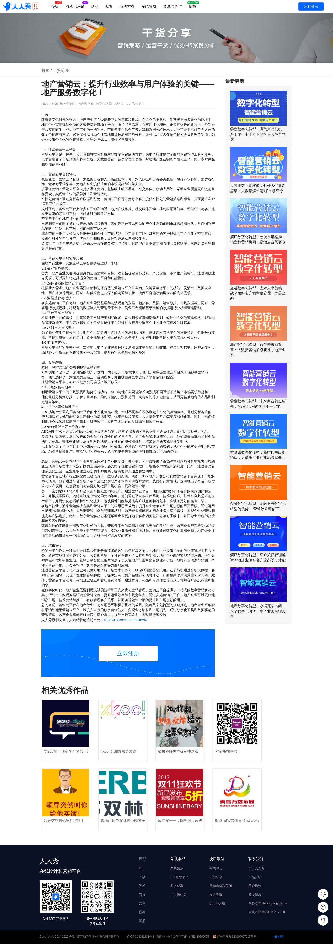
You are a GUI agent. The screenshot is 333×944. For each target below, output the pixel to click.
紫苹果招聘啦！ (228, 751)
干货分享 (61, 70)
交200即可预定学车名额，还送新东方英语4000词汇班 (66, 751)
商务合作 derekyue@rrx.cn (267, 903)
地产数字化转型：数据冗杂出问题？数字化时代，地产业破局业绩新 (258, 611)
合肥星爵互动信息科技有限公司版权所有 (94, 936)
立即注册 (128, 653)
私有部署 (176, 886)
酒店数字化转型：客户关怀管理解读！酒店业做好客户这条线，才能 (258, 557)
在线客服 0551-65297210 (266, 912)
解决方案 (127, 6)
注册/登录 (311, 6)
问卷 (142, 886)
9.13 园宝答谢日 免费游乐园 (237, 821)
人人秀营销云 (135, 104)
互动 (142, 877)
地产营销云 (68, 104)
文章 (142, 903)
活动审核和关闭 (220, 886)
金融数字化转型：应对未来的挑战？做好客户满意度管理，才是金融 (258, 293)
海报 (142, 894)
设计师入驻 (217, 903)
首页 (45, 70)
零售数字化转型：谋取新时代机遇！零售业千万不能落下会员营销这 (258, 134)
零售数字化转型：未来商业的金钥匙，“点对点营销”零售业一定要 (258, 403)
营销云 (118, 104)
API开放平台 (179, 877)
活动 (95, 6)
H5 (141, 868)
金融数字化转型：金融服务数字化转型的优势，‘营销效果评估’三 (258, 506)
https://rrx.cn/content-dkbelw (125, 620)
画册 (142, 921)
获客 (109, 6)
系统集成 (149, 6)
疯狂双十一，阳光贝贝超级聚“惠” (180, 821)
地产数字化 (86, 104)
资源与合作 (172, 6)
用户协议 (254, 886)
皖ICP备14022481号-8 (140, 936)
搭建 (142, 912)
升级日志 (254, 894)
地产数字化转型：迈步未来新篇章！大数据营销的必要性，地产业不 (258, 350)
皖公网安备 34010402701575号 (235, 936)
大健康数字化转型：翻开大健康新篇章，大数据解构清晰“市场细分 (258, 188)
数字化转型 (104, 104)
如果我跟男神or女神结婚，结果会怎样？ (180, 751)
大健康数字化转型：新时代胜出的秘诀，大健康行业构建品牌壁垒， (258, 455)
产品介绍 (254, 877)
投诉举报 (215, 894)
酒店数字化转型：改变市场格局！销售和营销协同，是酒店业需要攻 (258, 239)
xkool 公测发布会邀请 (118, 751)
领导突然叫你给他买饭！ (64, 821)
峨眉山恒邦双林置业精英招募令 (123, 821)
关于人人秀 (256, 868)
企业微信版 (178, 894)
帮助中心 (215, 868)
